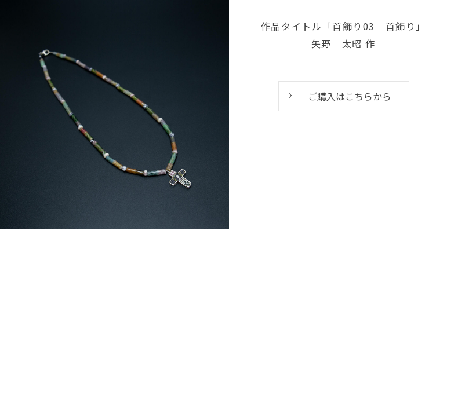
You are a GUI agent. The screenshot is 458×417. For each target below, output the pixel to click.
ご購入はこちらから (349, 96)
